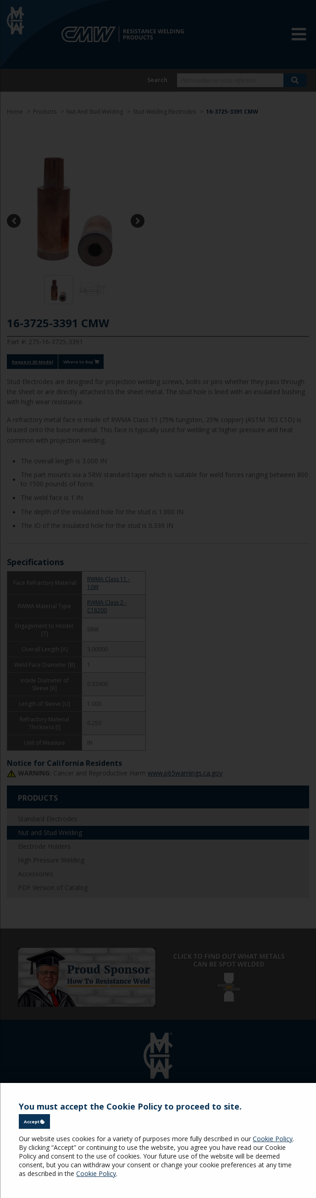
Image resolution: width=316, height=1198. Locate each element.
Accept (34, 1122)
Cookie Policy (273, 1138)
